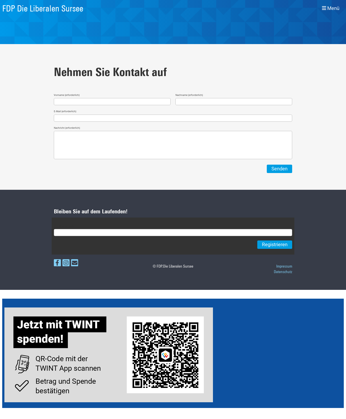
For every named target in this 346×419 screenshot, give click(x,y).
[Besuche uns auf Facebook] (57, 264)
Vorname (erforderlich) (66, 95)
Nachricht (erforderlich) (67, 127)
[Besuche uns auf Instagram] (66, 264)
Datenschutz (283, 271)
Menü (330, 8)
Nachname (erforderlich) (189, 95)
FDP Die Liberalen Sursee (42, 8)
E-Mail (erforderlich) (65, 111)
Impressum (284, 266)
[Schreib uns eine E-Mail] (74, 264)
